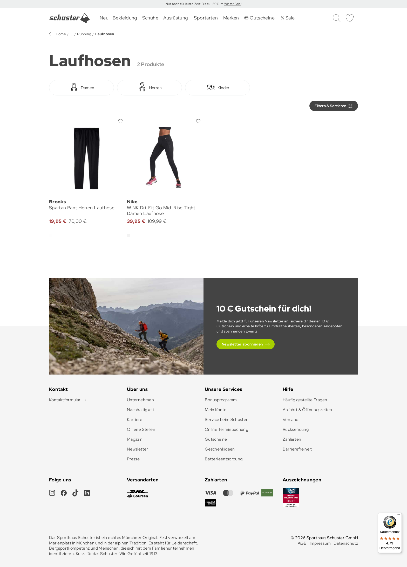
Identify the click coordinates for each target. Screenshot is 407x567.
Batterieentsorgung (223, 459)
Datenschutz (346, 543)
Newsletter (137, 449)
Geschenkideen (220, 449)
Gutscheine (216, 439)
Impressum (320, 543)
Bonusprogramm (221, 400)
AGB (302, 543)
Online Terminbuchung (226, 429)
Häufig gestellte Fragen (305, 400)
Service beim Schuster (226, 419)
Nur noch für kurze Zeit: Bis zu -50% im (195, 4)
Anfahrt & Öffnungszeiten (307, 409)
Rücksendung (296, 429)
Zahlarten (292, 439)
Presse (133, 459)
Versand (291, 419)
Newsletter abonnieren (242, 344)
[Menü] (399, 516)
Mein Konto (216, 409)
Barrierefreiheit (297, 449)
